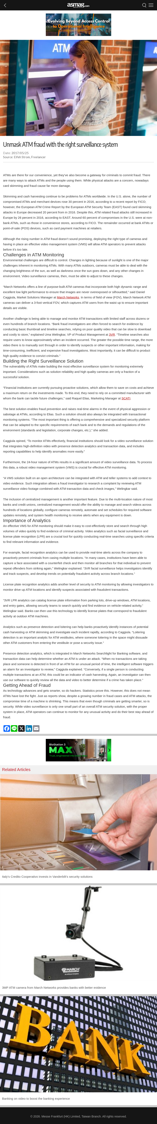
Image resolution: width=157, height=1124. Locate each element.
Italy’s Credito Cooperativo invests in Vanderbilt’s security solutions (47, 876)
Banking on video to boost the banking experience (36, 1098)
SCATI (125, 398)
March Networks (68, 297)
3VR (112, 334)
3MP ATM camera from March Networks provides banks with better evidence (54, 987)
